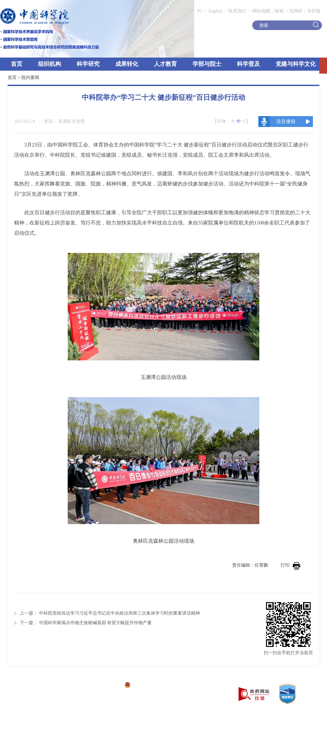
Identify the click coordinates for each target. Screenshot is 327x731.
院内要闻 (30, 77)
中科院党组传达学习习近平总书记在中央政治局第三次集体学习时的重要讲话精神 (119, 613)
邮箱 (279, 11)
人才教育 (165, 64)
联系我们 (237, 11)
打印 (290, 565)
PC (199, 11)
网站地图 (260, 11)
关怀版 (314, 11)
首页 (16, 64)
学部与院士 (207, 64)
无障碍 (295, 11)
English (215, 11)
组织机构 (49, 64)
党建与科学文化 (296, 64)
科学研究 (88, 64)
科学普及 (248, 64)
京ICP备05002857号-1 (99, 685)
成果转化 (126, 64)
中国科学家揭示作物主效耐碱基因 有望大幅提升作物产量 (95, 622)
